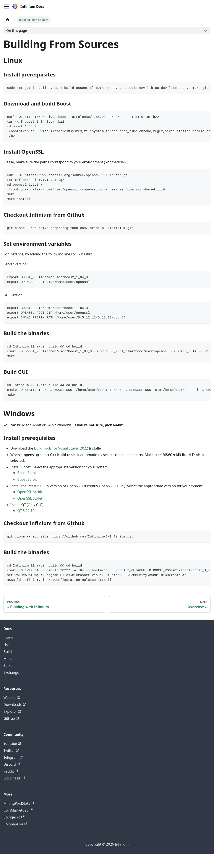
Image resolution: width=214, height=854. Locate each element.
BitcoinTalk (14, 778)
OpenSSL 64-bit (29, 491)
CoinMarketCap (17, 810)
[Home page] (7, 19)
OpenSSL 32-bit (29, 498)
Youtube (12, 743)
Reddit (10, 771)
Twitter (11, 750)
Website (11, 697)
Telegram (13, 757)
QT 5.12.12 (25, 510)
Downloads (14, 704)
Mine (7, 658)
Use (6, 644)
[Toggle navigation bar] (6, 6)
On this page (16, 30)
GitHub (11, 718)
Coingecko (13, 817)
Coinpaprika (15, 824)
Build (7, 651)
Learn (8, 637)
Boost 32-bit (27, 479)
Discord (11, 764)
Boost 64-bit (27, 472)
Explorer (12, 711)
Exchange (11, 672)
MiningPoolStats (18, 803)
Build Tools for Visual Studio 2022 (61, 448)
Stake (7, 665)
